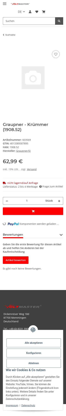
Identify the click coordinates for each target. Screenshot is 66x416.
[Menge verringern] (7, 200)
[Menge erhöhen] (59, 200)
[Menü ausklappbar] (4, 2)
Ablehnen (34, 363)
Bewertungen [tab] (13, 234)
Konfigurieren (33, 353)
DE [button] (20, 12)
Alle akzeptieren (34, 342)
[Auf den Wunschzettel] (56, 54)
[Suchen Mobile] (29, 21)
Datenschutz (28, 405)
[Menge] (27, 200)
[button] (30, 11)
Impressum (12, 405)
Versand (32, 169)
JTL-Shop (39, 411)
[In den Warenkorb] (5, 46)
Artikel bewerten (16, 260)
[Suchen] (59, 21)
